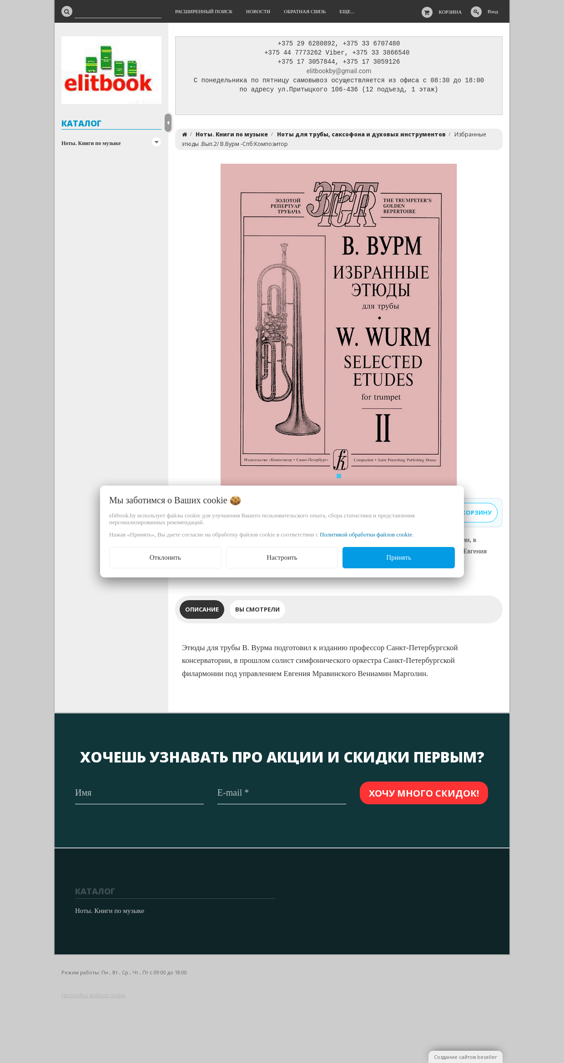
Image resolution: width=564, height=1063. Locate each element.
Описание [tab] (202, 611)
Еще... (346, 11)
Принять (398, 557)
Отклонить (165, 557)
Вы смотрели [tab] (257, 611)
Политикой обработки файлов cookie (366, 534)
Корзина (450, 12)
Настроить (282, 557)
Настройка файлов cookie (93, 995)
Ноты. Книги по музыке (91, 143)
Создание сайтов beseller (465, 1056)
